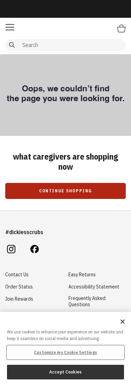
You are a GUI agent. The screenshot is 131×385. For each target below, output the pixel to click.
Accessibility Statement (93, 287)
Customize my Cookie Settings (65, 352)
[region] (65, 348)
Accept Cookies (65, 372)
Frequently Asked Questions (86, 301)
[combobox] (65, 45)
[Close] (122, 321)
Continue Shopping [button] (65, 190)
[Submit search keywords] (12, 45)
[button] (10, 27)
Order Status (19, 287)
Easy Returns (82, 274)
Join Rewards (19, 299)
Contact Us (17, 274)
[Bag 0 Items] (121, 28)
